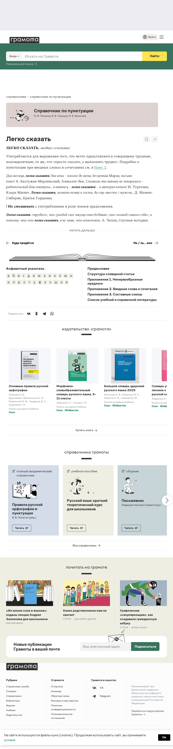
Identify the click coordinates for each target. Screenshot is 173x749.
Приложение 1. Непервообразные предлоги (115, 282)
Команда (56, 694)
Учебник (11, 713)
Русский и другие (85, 621)
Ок (164, 737)
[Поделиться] (154, 139)
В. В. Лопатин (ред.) (24, 519)
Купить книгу (86, 432)
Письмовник (133, 502)
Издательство (14, 717)
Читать (21, 529)
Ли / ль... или (144, 243)
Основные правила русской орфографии (28, 388)
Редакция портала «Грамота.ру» (141, 506)
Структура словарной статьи (111, 274)
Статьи (67, 621)
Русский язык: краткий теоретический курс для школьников (85, 508)
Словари (11, 694)
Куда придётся (21, 243)
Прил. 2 (100, 168)
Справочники (13, 698)
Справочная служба (17, 689)
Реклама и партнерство (64, 703)
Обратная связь (60, 698)
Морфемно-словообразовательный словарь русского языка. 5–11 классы (76, 393)
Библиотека (13, 703)
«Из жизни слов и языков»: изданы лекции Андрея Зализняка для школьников (29, 616)
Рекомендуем (14, 625)
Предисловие (98, 269)
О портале (57, 689)
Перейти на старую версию (147, 715)
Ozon (12, 412)
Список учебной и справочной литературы (122, 300)
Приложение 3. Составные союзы (115, 295)
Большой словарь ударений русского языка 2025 (124, 388)
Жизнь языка (139, 630)
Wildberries (71, 410)
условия (10, 740)
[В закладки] (146, 139)
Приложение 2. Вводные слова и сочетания (122, 289)
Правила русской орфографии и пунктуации (28, 510)
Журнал (10, 708)
